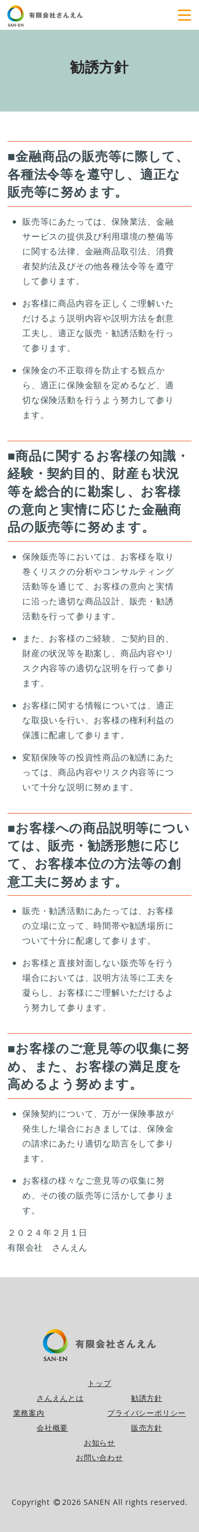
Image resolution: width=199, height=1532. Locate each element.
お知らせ (99, 1442)
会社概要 (52, 1428)
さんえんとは (60, 1398)
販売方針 (146, 1428)
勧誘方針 (146, 1398)
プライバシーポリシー (146, 1413)
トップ (99, 1383)
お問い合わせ (99, 1457)
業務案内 (29, 1413)
